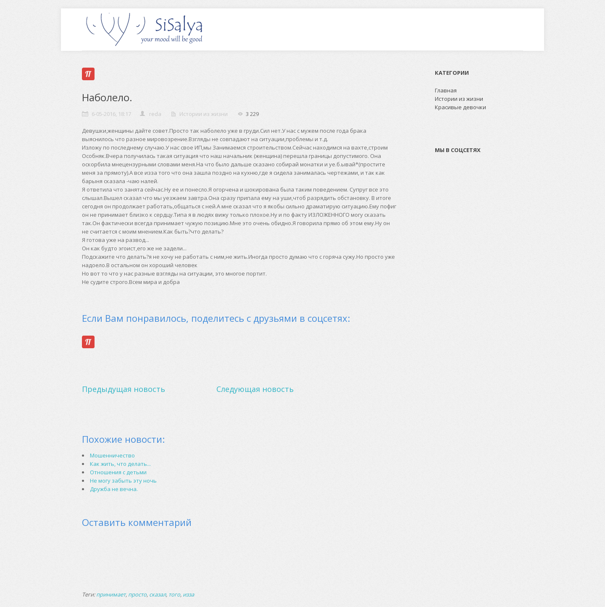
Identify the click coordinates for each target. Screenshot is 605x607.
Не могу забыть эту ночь (123, 480)
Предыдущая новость (123, 389)
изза (188, 594)
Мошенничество (112, 455)
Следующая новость (255, 389)
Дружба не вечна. (114, 489)
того (174, 594)
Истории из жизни (203, 114)
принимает (111, 594)
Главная (446, 90)
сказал (157, 594)
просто (137, 594)
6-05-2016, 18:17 (111, 114)
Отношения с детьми (118, 472)
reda (155, 114)
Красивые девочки (460, 107)
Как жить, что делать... (120, 464)
